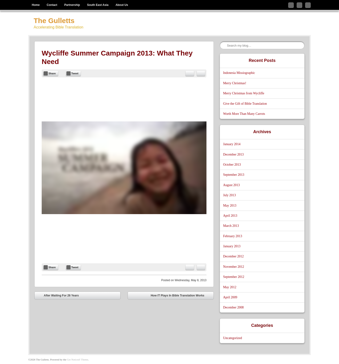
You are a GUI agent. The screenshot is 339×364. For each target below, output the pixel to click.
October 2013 (232, 164)
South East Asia (98, 5)
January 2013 (232, 246)
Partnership (72, 5)
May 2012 (229, 287)
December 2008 (233, 307)
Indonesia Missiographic (239, 73)
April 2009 (230, 297)
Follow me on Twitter (291, 5)
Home (36, 5)
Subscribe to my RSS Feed (308, 5)
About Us (122, 5)
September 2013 (233, 174)
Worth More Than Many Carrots (244, 114)
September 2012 (233, 277)
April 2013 (230, 215)
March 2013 (231, 226)
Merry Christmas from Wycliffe (243, 93)
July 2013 (229, 195)
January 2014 (232, 144)
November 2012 (233, 266)
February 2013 (232, 236)
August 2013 (231, 185)
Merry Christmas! (234, 83)
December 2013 (233, 154)
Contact (52, 5)
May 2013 (229, 205)
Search (224, 45)
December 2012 (233, 256)
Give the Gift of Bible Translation (245, 103)
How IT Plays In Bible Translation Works (181, 296)
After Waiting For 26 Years (58, 296)
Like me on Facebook (299, 5)
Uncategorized (232, 338)
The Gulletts (54, 20)
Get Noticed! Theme (77, 359)
